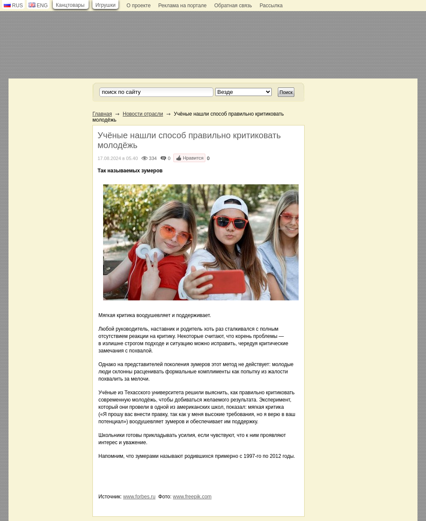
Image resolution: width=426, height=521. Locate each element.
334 (153, 158)
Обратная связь (233, 6)
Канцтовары (70, 5)
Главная (102, 114)
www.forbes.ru (139, 497)
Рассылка (270, 6)
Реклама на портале (182, 6)
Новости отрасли (143, 114)
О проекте (139, 6)
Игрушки (105, 5)
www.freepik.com (192, 497)
